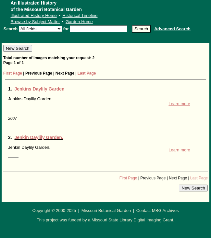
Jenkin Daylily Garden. (39, 137)
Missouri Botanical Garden (106, 210)
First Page (12, 73)
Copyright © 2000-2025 (54, 210)
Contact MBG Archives (157, 210)
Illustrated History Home (34, 15)
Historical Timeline (79, 15)
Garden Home (79, 21)
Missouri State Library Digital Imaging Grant (132, 219)
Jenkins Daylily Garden (40, 88)
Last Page (87, 73)
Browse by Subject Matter (35, 21)
